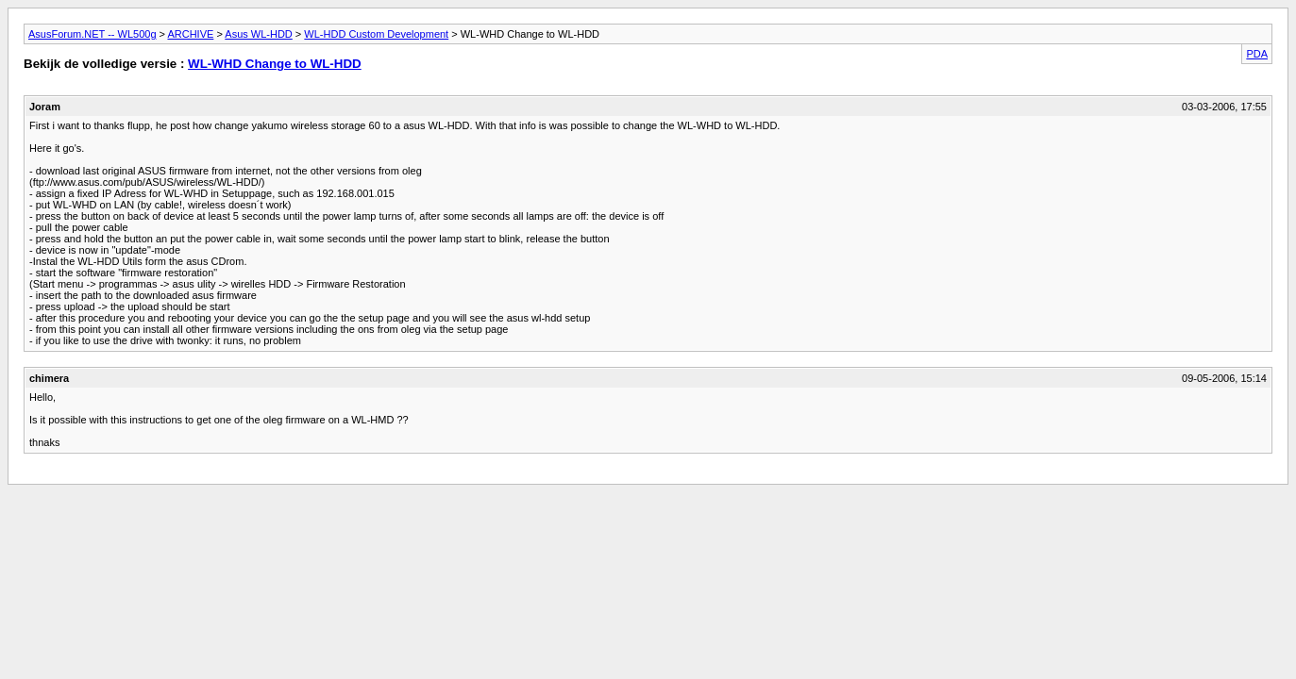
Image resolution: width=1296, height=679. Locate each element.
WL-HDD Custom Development (376, 34)
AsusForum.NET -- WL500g (92, 34)
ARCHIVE (190, 34)
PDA (1257, 53)
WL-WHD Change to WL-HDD (275, 64)
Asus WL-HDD (259, 34)
